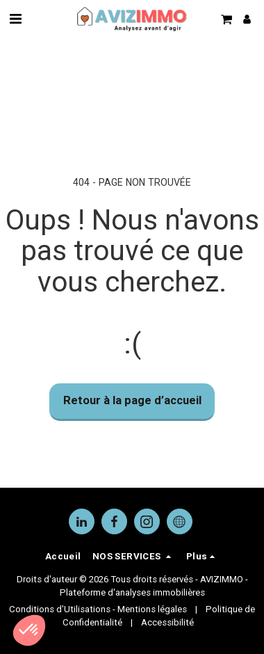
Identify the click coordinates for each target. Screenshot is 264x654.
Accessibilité (167, 622)
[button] (15, 19)
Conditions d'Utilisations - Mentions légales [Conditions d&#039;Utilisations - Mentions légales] (98, 609)
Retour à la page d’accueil (132, 400)
